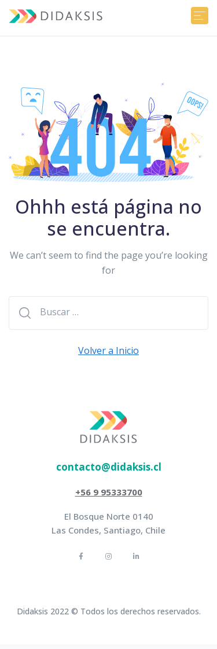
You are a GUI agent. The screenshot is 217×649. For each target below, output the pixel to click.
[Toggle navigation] (199, 15)
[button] (109, 467)
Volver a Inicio (108, 350)
